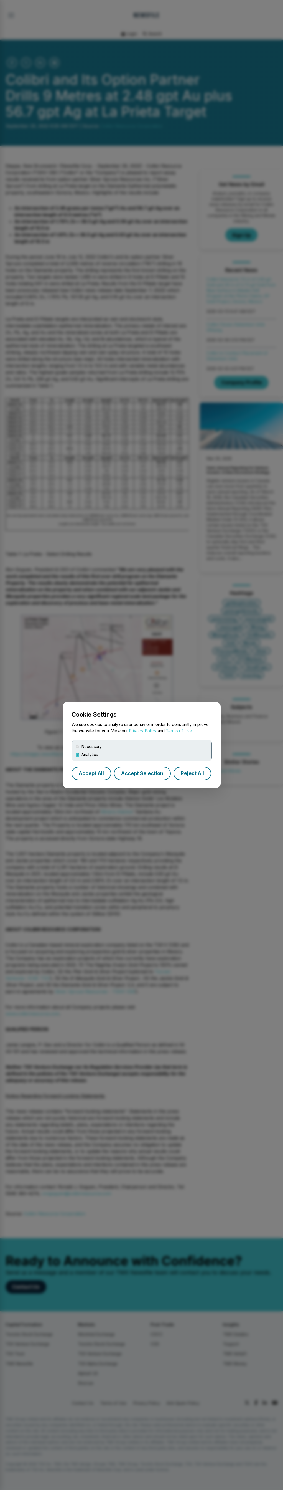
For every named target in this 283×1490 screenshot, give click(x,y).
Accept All (91, 773)
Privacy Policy (143, 730)
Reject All (192, 773)
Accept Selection (142, 773)
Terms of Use (179, 730)
